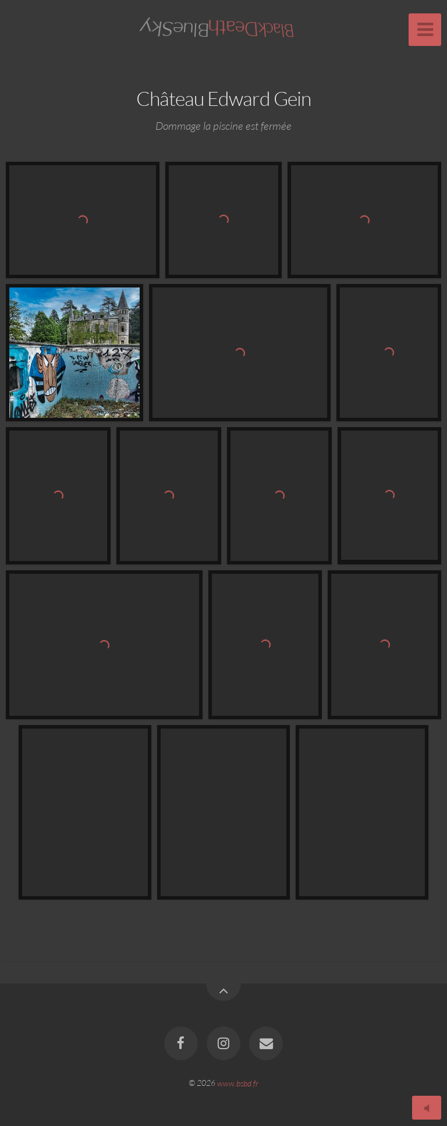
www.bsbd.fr (237, 1083)
